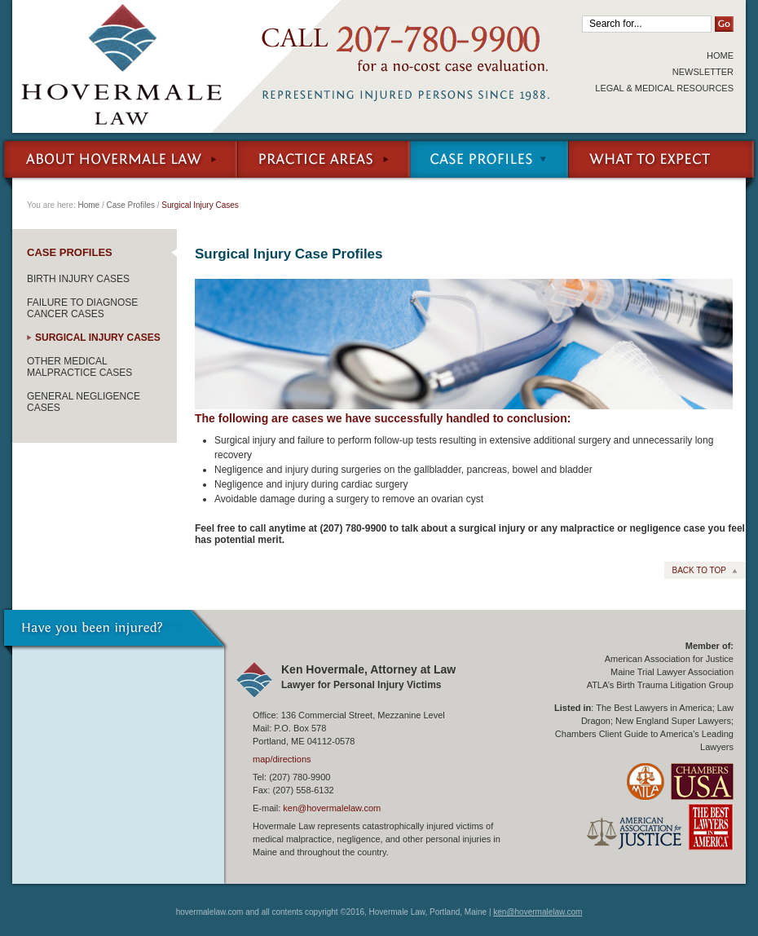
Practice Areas (323, 163)
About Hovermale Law (118, 163)
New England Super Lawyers (673, 721)
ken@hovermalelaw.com (332, 808)
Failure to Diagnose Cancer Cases (82, 308)
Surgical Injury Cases (98, 337)
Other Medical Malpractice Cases (79, 366)
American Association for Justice (669, 659)
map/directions (282, 759)
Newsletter (703, 72)
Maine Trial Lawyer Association (672, 672)
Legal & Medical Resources (664, 88)
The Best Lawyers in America (654, 708)
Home (720, 55)
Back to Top (699, 570)
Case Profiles (489, 163)
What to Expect (663, 163)
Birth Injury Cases (78, 279)
